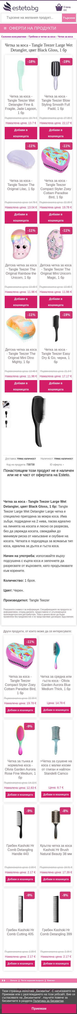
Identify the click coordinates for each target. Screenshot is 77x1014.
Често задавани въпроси (32, 980)
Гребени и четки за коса (42, 36)
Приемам (39, 1008)
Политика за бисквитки (48, 1000)
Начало (13, 980)
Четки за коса (65, 36)
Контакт (51, 980)
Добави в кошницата (21, 133)
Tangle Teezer (39, 600)
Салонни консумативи (13, 36)
